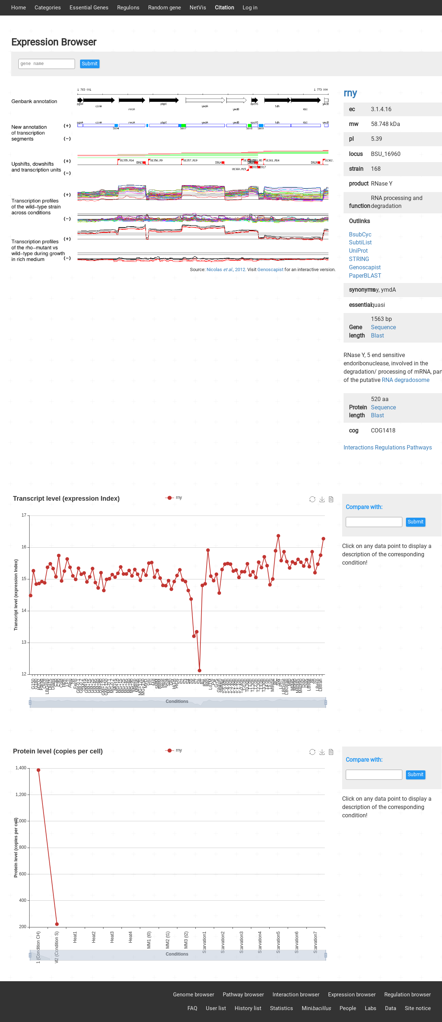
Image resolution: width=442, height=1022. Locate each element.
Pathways (419, 447)
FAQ (192, 1008)
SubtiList (360, 242)
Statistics (281, 1008)
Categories (48, 7)
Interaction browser (296, 994)
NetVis (198, 7)
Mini (316, 1008)
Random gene (164, 7)
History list (248, 1008)
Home (18, 7)
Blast (377, 335)
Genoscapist (270, 269)
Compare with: (364, 507)
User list (216, 1008)
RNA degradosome (405, 380)
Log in (250, 7)
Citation (224, 7)
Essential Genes (89, 7)
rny (350, 93)
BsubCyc (360, 234)
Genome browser (193, 994)
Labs (370, 1008)
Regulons (128, 7)
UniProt (358, 250)
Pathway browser (243, 994)
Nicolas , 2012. (227, 269)
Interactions (359, 447)
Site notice (418, 1008)
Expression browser (352, 994)
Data (390, 1008)
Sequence (383, 327)
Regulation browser (407, 994)
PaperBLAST (365, 275)
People (348, 1008)
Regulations (390, 447)
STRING (359, 259)
